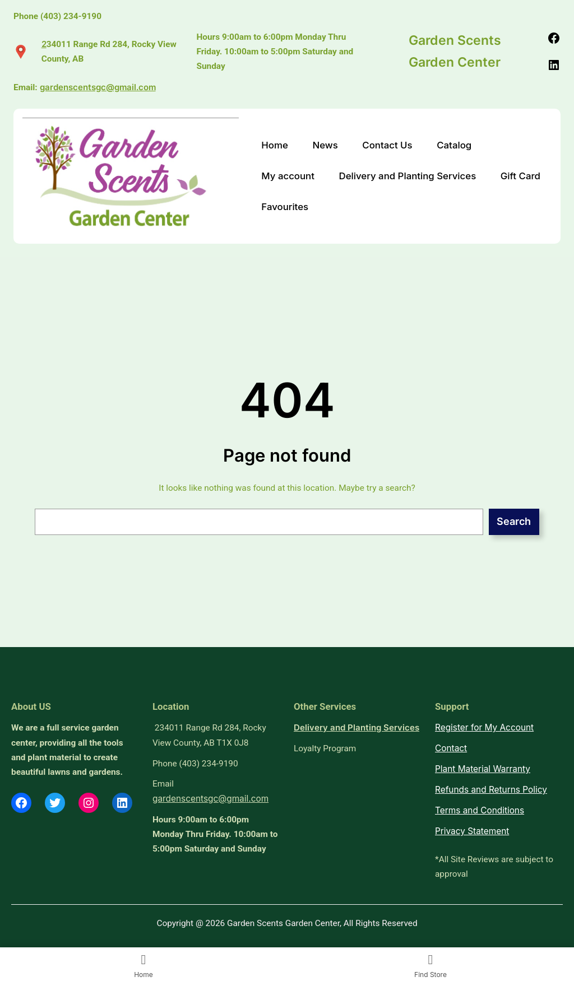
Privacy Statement (472, 831)
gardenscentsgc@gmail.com (98, 87)
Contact (451, 748)
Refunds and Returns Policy (491, 789)
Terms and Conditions (479, 810)
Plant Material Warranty (482, 769)
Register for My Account (484, 727)
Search (514, 521)
